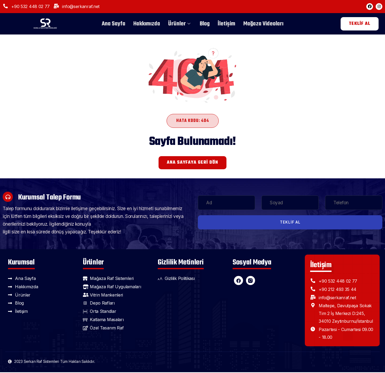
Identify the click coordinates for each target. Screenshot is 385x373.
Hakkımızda (146, 23)
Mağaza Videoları (263, 23)
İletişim (226, 23)
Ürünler (180, 23)
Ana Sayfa (113, 23)
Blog (205, 23)
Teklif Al (290, 223)
